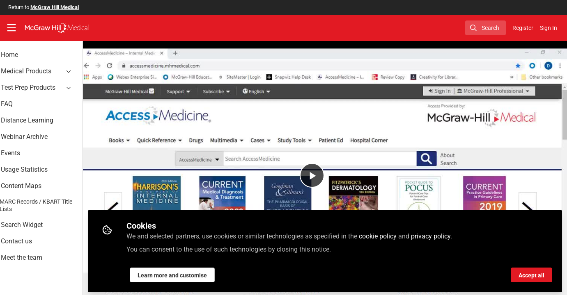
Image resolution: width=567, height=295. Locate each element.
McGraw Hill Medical (54, 7)
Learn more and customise (194, 273)
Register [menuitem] (522, 28)
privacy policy (453, 234)
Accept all (531, 273)
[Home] (56, 28)
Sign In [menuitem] (548, 28)
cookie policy (400, 234)
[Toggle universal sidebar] (11, 27)
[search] (485, 27)
